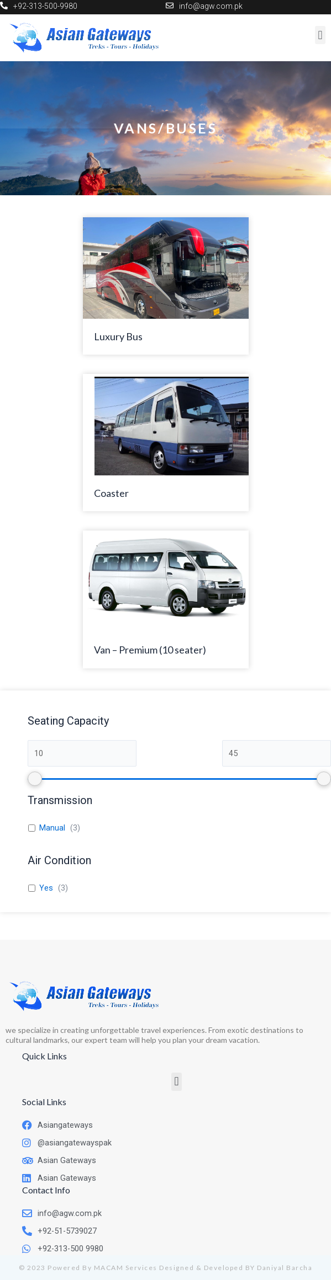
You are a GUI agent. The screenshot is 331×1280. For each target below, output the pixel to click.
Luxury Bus (118, 336)
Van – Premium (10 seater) (150, 650)
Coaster (111, 493)
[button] (176, 1082)
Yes (46, 888)
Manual (52, 828)
